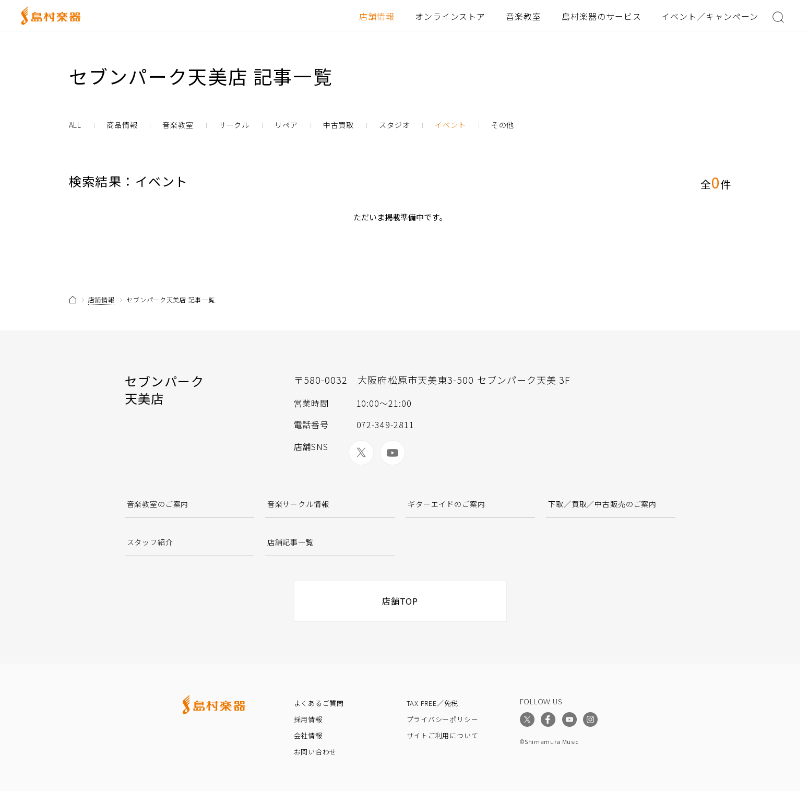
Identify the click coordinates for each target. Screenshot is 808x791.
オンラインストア (450, 16)
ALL (75, 125)
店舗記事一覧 (290, 542)
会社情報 (308, 735)
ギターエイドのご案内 (446, 504)
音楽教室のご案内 (158, 504)
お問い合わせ (315, 752)
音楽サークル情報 (298, 504)
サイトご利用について (443, 735)
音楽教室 (523, 16)
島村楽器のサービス (601, 16)
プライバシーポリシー (443, 719)
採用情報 (308, 719)
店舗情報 (377, 16)
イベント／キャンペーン (709, 16)
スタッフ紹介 (150, 542)
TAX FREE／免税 (433, 703)
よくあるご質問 (319, 703)
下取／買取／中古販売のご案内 (602, 504)
